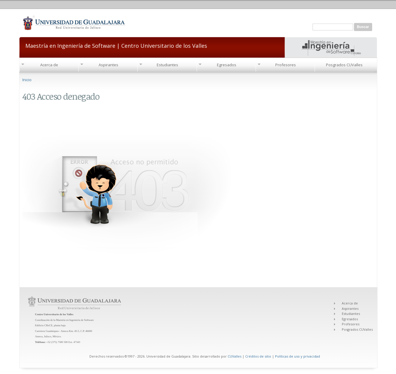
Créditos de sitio (258, 356)
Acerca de (49, 64)
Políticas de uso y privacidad (297, 356)
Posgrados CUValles (344, 64)
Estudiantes (167, 64)
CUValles (234, 356)
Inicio (27, 79)
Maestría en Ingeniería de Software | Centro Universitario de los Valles (116, 45)
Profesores (285, 64)
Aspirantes (108, 64)
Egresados (226, 64)
